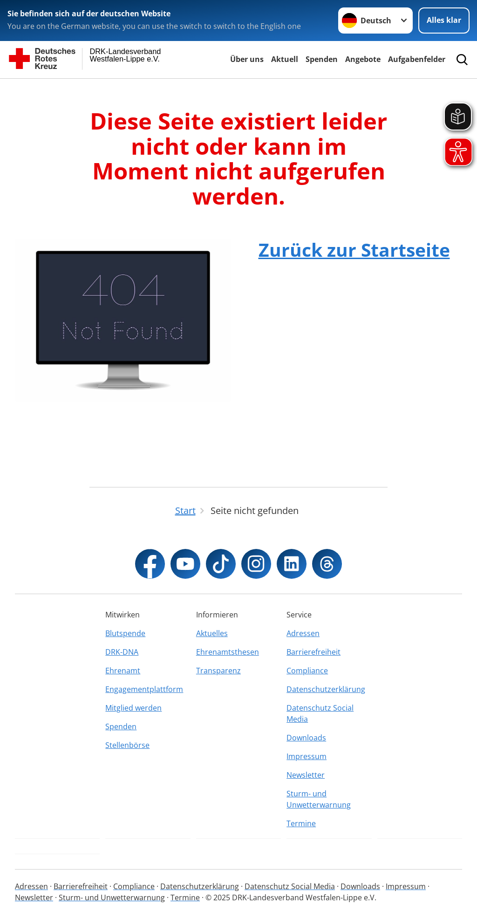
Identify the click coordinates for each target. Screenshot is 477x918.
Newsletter (305, 775)
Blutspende (125, 633)
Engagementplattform (144, 689)
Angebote (363, 59)
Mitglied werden (133, 708)
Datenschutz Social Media (320, 713)
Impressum (306, 756)
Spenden (322, 59)
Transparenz (218, 670)
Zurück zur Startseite (354, 249)
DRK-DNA (121, 652)
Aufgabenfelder (416, 59)
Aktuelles (212, 633)
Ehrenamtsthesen (227, 652)
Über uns (247, 59)
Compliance (307, 670)
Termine (301, 823)
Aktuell (284, 59)
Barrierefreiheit (313, 652)
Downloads (306, 738)
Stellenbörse (127, 745)
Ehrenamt (122, 670)
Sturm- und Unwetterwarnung (318, 799)
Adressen (303, 633)
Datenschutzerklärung (325, 689)
